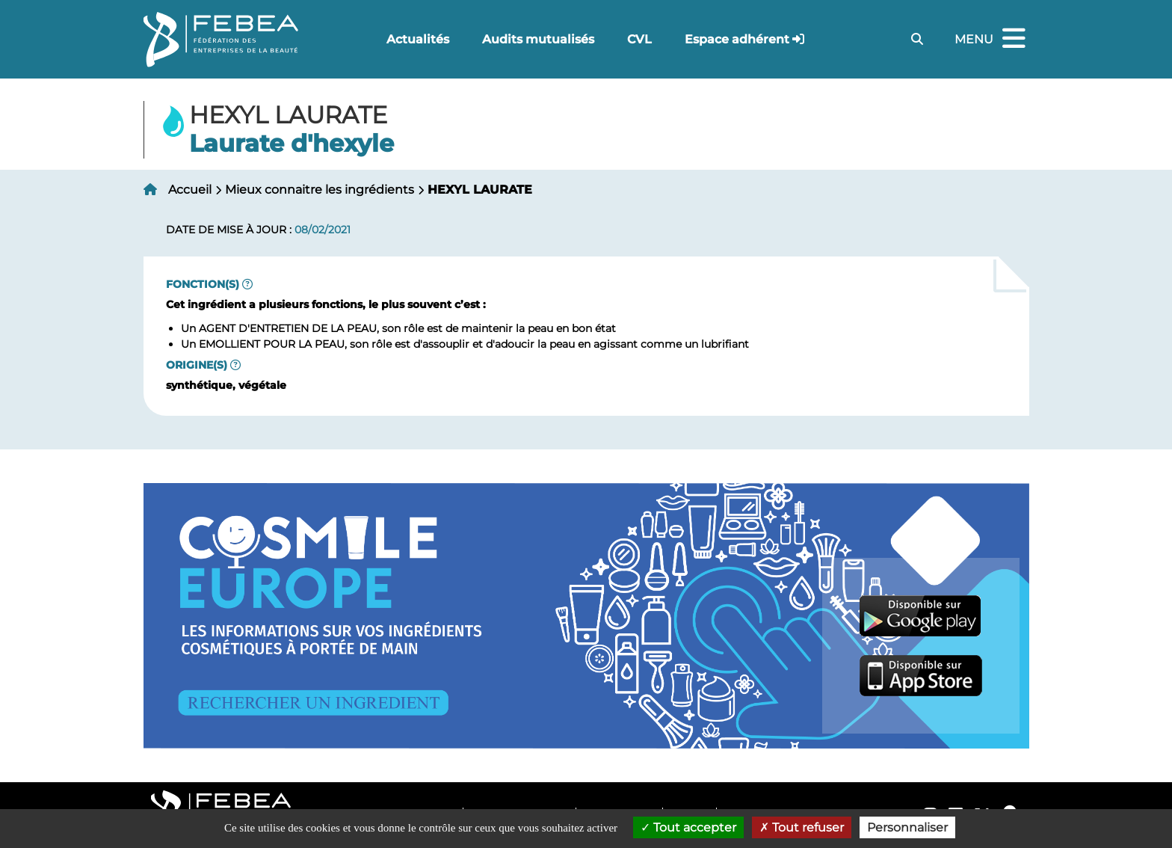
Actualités (417, 39)
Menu (991, 39)
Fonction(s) (202, 284)
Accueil (190, 189)
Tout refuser (801, 827)
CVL (639, 39)
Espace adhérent (737, 39)
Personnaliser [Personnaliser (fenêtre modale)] (907, 827)
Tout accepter (688, 827)
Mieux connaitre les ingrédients (319, 189)
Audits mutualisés (538, 39)
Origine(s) (196, 365)
